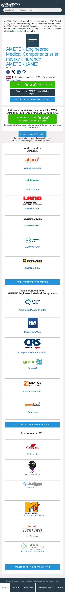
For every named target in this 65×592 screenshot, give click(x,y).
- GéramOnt (32, 454)
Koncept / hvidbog (12, 581)
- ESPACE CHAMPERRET (32, 551)
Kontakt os (29, 581)
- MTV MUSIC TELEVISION (32, 516)
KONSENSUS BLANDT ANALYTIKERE (32, 99)
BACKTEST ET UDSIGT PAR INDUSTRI (33, 567)
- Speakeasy (32, 536)
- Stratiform (32, 487)
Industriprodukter (16, 31)
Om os (21, 581)
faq (57, 581)
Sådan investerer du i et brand (44, 581)
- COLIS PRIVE (32, 475)
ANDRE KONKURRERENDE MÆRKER (32, 425)
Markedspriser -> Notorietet (32, 134)
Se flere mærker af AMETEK (32, 282)
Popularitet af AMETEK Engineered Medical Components (32, 92)
